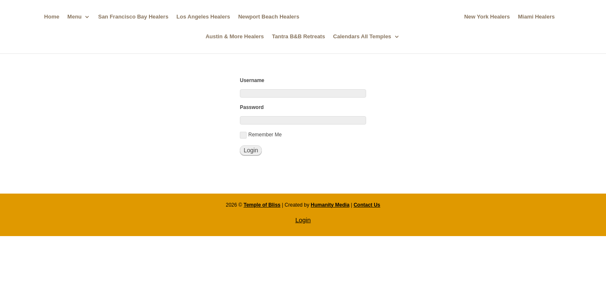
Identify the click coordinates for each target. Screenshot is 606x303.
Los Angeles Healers (203, 17)
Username (252, 80)
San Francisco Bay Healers (133, 17)
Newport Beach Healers (268, 17)
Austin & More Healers (234, 37)
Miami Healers (536, 17)
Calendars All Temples (362, 37)
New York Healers (487, 17)
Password (252, 107)
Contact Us (367, 205)
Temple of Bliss (262, 205)
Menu (74, 17)
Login (303, 219)
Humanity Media (330, 205)
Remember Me (261, 135)
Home (51, 17)
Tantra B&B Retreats (298, 37)
